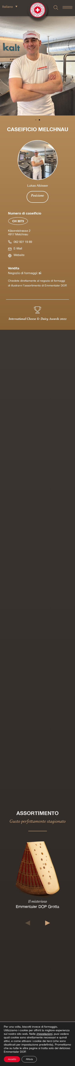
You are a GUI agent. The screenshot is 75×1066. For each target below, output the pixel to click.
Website (19, 255)
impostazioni (44, 1033)
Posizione (37, 195)
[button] (4, 66)
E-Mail (18, 248)
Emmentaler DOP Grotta (37, 906)
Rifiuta (29, 1059)
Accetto (12, 1059)
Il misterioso (37, 901)
